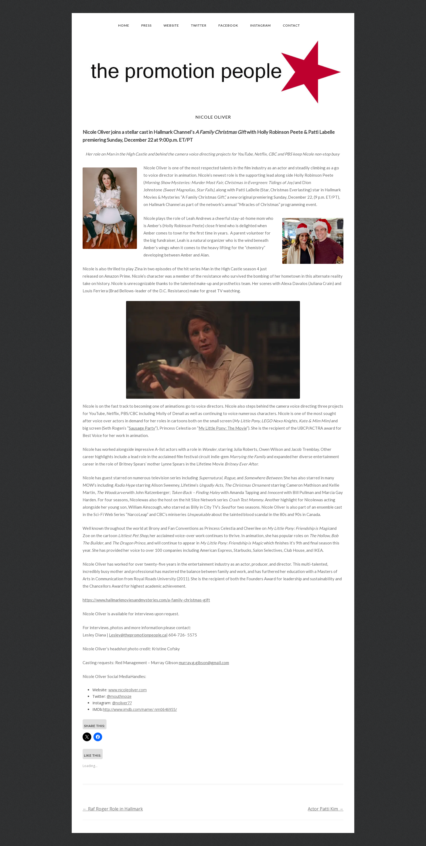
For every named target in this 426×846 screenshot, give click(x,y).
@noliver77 (122, 702)
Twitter (198, 25)
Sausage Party (142, 428)
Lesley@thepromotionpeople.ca (137, 634)
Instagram (260, 25)
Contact (291, 25)
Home (123, 25)
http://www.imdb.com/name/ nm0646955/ (140, 709)
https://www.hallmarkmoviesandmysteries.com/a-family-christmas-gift (146, 599)
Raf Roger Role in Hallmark (113, 809)
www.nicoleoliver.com (127, 689)
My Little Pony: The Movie (223, 428)
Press (146, 25)
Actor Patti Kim (325, 809)
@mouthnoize (119, 696)
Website (171, 25)
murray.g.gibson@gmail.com (204, 662)
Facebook (228, 25)
